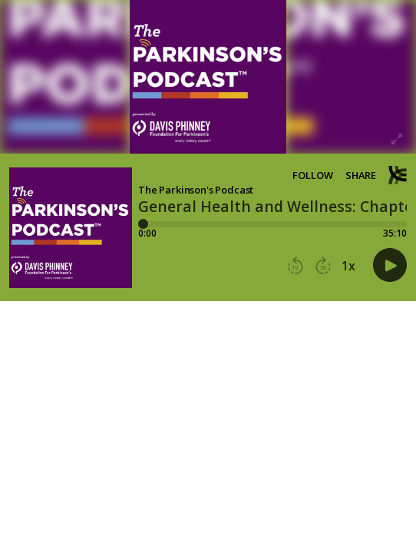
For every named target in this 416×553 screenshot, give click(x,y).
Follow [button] (312, 175)
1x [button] (348, 266)
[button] (295, 266)
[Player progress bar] (272, 224)
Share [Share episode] (360, 175)
